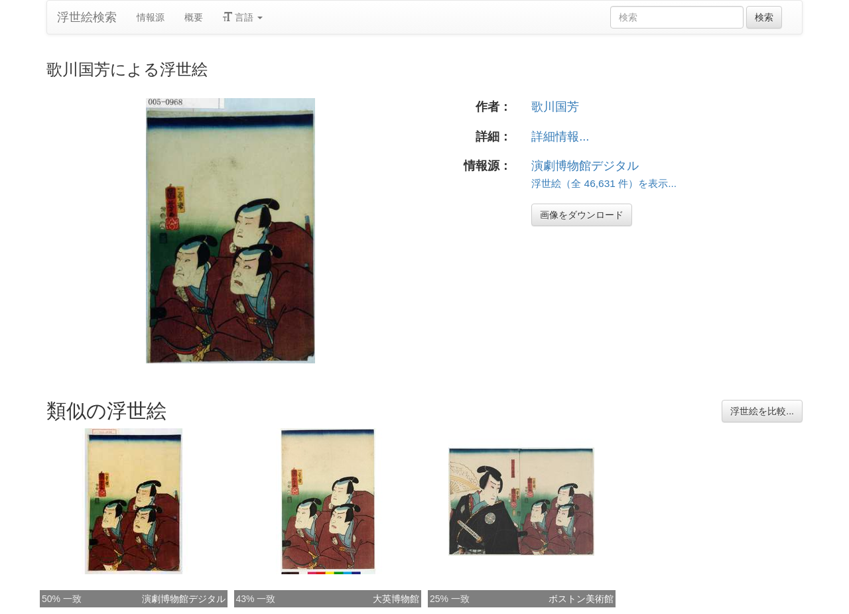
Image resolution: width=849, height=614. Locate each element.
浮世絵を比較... (762, 411)
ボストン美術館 (581, 598)
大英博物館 (396, 598)
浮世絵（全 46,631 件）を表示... (604, 183)
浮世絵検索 (87, 17)
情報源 (150, 17)
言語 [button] (243, 17)
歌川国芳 (555, 106)
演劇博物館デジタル (585, 165)
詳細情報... (560, 136)
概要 (193, 17)
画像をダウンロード (581, 215)
